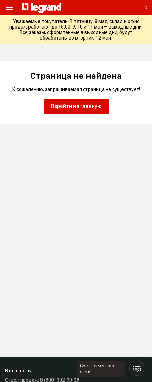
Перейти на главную (76, 106)
